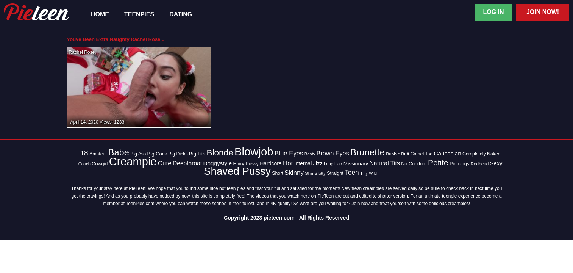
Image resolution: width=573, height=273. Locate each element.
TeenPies (139, 14)
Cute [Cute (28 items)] (165, 163)
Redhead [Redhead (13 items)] (479, 163)
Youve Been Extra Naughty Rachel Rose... (116, 39)
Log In (493, 12)
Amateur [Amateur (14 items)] (98, 154)
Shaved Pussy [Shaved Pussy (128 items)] (237, 171)
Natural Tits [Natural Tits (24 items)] (384, 163)
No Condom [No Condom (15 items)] (413, 163)
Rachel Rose (82, 52)
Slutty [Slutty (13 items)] (320, 173)
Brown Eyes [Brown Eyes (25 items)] (333, 153)
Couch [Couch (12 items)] (84, 164)
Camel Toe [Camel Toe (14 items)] (422, 154)
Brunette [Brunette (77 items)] (367, 152)
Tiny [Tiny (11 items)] (364, 173)
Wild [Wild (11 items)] (373, 173)
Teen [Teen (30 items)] (352, 172)
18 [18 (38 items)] (84, 153)
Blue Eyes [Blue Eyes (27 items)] (289, 153)
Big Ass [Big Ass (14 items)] (138, 154)
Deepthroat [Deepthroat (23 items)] (187, 163)
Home (100, 14)
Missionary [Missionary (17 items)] (355, 163)
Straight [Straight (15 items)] (335, 173)
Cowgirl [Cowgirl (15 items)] (100, 163)
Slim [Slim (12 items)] (309, 173)
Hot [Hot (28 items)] (288, 163)
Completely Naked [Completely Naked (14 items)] (481, 154)
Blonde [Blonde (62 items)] (219, 152)
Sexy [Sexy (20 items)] (496, 163)
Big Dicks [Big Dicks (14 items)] (177, 154)
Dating (180, 14)
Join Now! (542, 12)
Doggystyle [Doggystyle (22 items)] (217, 163)
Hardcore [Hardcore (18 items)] (270, 163)
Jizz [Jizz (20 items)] (318, 163)
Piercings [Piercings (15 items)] (459, 163)
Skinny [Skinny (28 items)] (294, 172)
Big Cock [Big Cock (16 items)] (157, 154)
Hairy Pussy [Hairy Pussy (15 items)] (245, 163)
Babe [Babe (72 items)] (118, 152)
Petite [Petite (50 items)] (438, 162)
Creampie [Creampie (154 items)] (133, 161)
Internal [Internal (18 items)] (303, 163)
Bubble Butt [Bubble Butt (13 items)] (397, 154)
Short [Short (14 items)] (277, 173)
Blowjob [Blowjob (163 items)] (253, 151)
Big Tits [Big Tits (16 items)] (197, 154)
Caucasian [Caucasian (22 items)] (447, 153)
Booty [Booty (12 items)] (309, 154)
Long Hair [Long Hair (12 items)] (333, 164)
